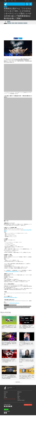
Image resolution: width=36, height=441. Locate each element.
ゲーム (22, 307)
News (6, 6)
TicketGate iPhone (6, 412)
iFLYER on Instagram (8, 406)
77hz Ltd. (14, 387)
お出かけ (28, 307)
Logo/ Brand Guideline (21, 400)
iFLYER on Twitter (4, 406)
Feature (8, 21)
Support (18, 396)
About (18, 393)
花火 (25, 307)
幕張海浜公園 (11, 307)
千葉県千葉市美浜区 (6, 307)
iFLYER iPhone (4, 412)
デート (5, 308)
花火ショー (29, 306)
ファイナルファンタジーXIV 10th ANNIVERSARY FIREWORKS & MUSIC (13, 306)
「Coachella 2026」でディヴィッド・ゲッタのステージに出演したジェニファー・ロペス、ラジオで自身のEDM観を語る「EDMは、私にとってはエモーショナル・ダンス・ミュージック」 (26, 343)
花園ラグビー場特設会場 (17, 307)
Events (5, 393)
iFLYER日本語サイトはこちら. (28, 404)
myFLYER (5, 397)
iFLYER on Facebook (6, 406)
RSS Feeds (11, 406)
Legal (18, 397)
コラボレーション (25, 306)
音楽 (23, 307)
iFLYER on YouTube (9, 406)
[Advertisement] (18, 31)
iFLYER (5, 387)
